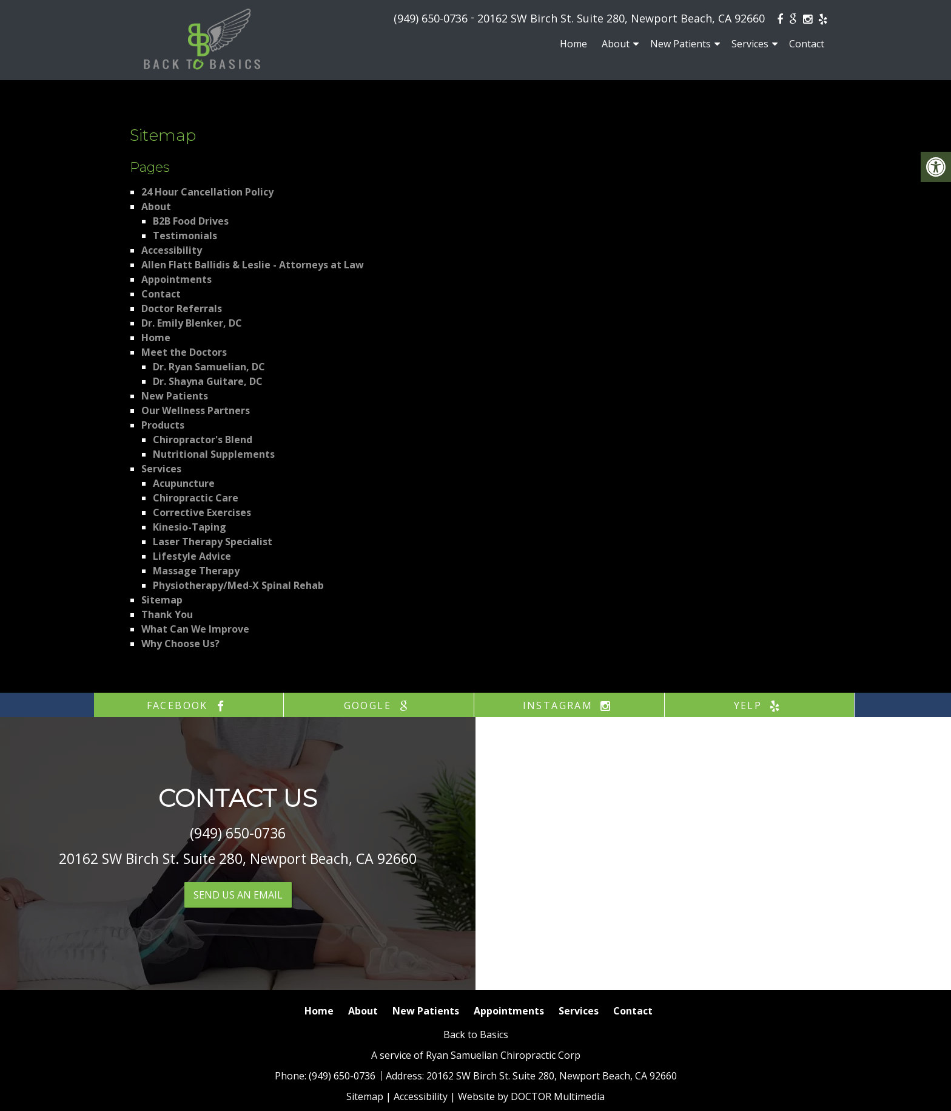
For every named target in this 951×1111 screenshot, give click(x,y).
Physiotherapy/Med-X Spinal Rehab (238, 585)
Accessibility (171, 250)
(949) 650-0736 (431, 18)
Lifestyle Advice (192, 556)
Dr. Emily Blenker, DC (191, 323)
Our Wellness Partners (195, 410)
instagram (569, 705)
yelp (759, 705)
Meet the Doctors (184, 352)
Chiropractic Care (195, 498)
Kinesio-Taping (189, 527)
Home (573, 43)
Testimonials (185, 235)
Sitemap (162, 599)
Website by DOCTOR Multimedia (531, 1096)
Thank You (167, 614)
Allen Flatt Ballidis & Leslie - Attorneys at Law (252, 264)
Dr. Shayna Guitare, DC (208, 381)
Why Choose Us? (180, 643)
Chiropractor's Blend (202, 439)
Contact (806, 43)
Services (749, 43)
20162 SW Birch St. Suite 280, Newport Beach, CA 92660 (621, 18)
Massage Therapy (196, 570)
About (616, 43)
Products (162, 425)
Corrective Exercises (202, 512)
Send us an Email (238, 895)
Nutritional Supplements (214, 454)
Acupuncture (184, 483)
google (379, 705)
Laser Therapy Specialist (212, 541)
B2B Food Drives (191, 221)
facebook (189, 705)
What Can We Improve (195, 629)
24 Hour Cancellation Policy (207, 192)
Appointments (176, 279)
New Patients (680, 43)
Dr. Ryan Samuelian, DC (209, 366)
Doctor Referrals (181, 308)
